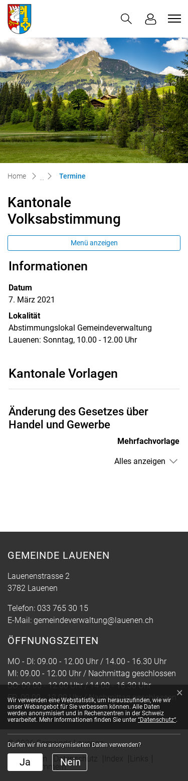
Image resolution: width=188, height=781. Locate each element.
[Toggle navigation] (172, 19)
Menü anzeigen (94, 243)
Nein (70, 762)
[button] (126, 19)
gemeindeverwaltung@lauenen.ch (93, 620)
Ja (25, 762)
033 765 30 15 (62, 608)
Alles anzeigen (139, 461)
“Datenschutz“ (157, 719)
